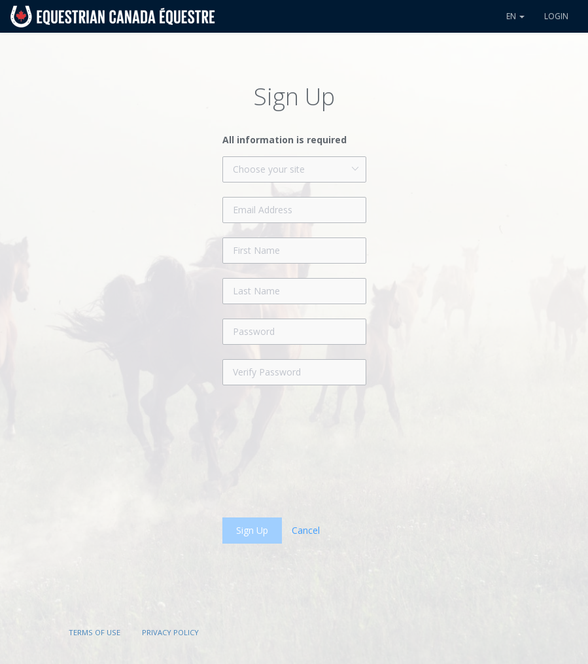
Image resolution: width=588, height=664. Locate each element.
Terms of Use (94, 632)
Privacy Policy (170, 632)
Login (556, 16)
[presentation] (321, 451)
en (515, 16)
